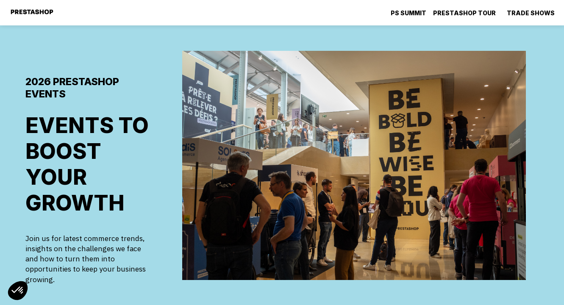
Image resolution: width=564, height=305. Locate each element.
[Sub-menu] (499, 13)
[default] (408, 12)
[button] (18, 290)
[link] (466, 12)
